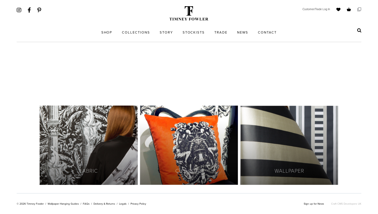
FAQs (86, 204)
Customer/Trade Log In (316, 9)
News (242, 32)
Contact (267, 32)
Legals (123, 204)
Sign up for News (314, 204)
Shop (107, 32)
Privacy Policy (138, 204)
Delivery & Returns (104, 204)
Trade (220, 32)
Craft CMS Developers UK (346, 204)
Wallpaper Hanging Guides (63, 204)
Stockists (194, 32)
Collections (136, 32)
